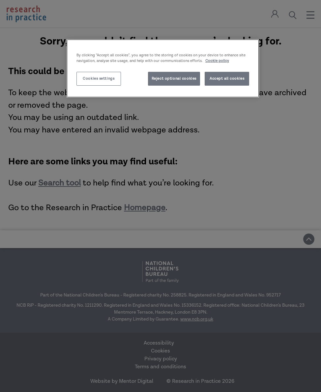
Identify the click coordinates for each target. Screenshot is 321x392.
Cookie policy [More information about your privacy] (217, 60)
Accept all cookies (227, 78)
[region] (163, 68)
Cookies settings (98, 78)
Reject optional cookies (174, 78)
